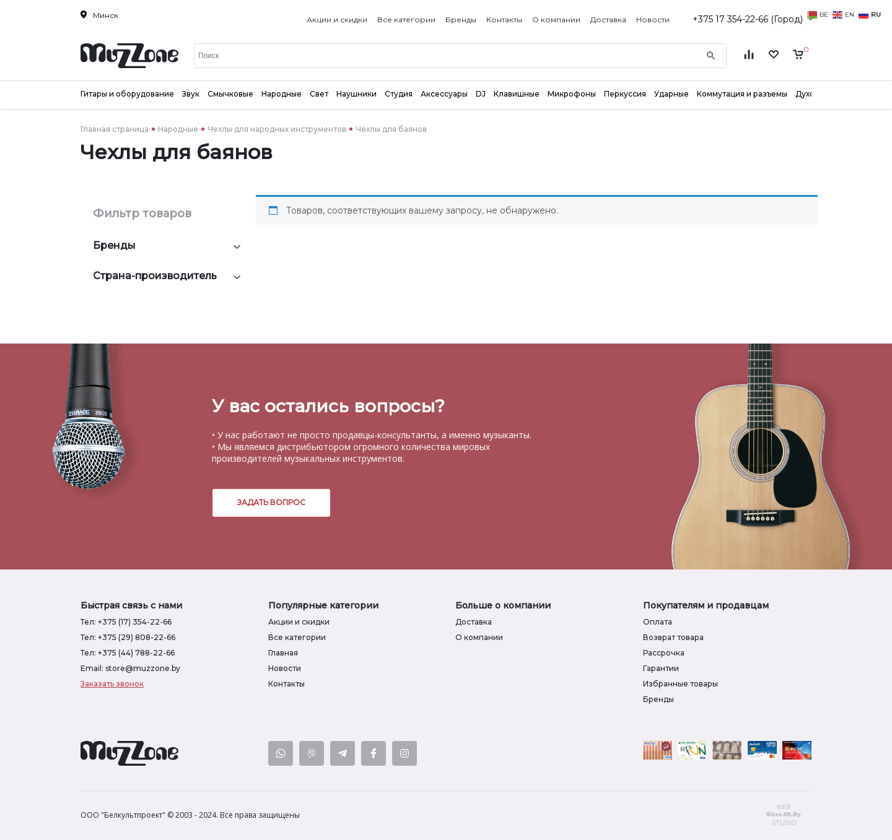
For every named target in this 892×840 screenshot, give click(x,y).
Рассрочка (663, 652)
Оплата (657, 621)
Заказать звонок (112, 683)
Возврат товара (673, 637)
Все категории (406, 19)
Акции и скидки (337, 19)
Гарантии (661, 668)
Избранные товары (680, 683)
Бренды (460, 19)
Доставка (608, 19)
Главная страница (115, 129)
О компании (556, 19)
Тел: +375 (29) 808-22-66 (128, 637)
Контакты (504, 19)
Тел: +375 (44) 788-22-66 (128, 652)
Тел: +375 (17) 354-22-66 (126, 621)
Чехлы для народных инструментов (277, 129)
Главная (283, 652)
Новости (653, 19)
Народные (178, 129)
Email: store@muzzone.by (130, 668)
